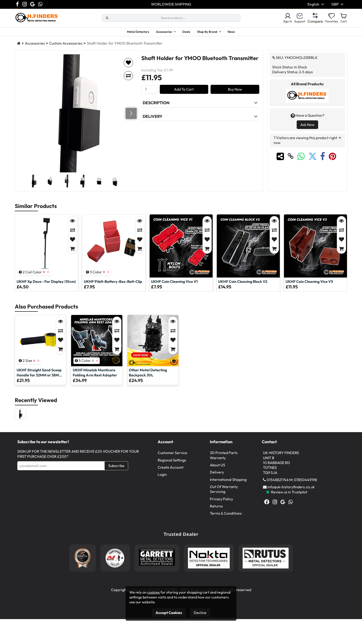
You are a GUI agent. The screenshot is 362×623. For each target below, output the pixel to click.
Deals (188, 32)
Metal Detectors (131, 32)
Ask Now (307, 128)
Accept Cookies (169, 612)
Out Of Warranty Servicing (224, 493)
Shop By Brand (212, 32)
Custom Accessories (65, 47)
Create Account (171, 471)
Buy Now (235, 93)
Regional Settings (172, 464)
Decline (200, 612)
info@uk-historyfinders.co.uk (291, 491)
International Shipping (228, 483)
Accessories (161, 32)
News (240, 32)
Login (162, 478)
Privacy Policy (221, 503)
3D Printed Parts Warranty (224, 459)
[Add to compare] (128, 79)
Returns (216, 510)
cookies (153, 592)
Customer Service (172, 456)
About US (217, 469)
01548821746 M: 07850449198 (292, 483)
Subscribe (116, 469)
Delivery (217, 476)
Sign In (280, 18)
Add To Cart (184, 93)
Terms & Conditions (226, 517)
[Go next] (131, 117)
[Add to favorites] (128, 66)
